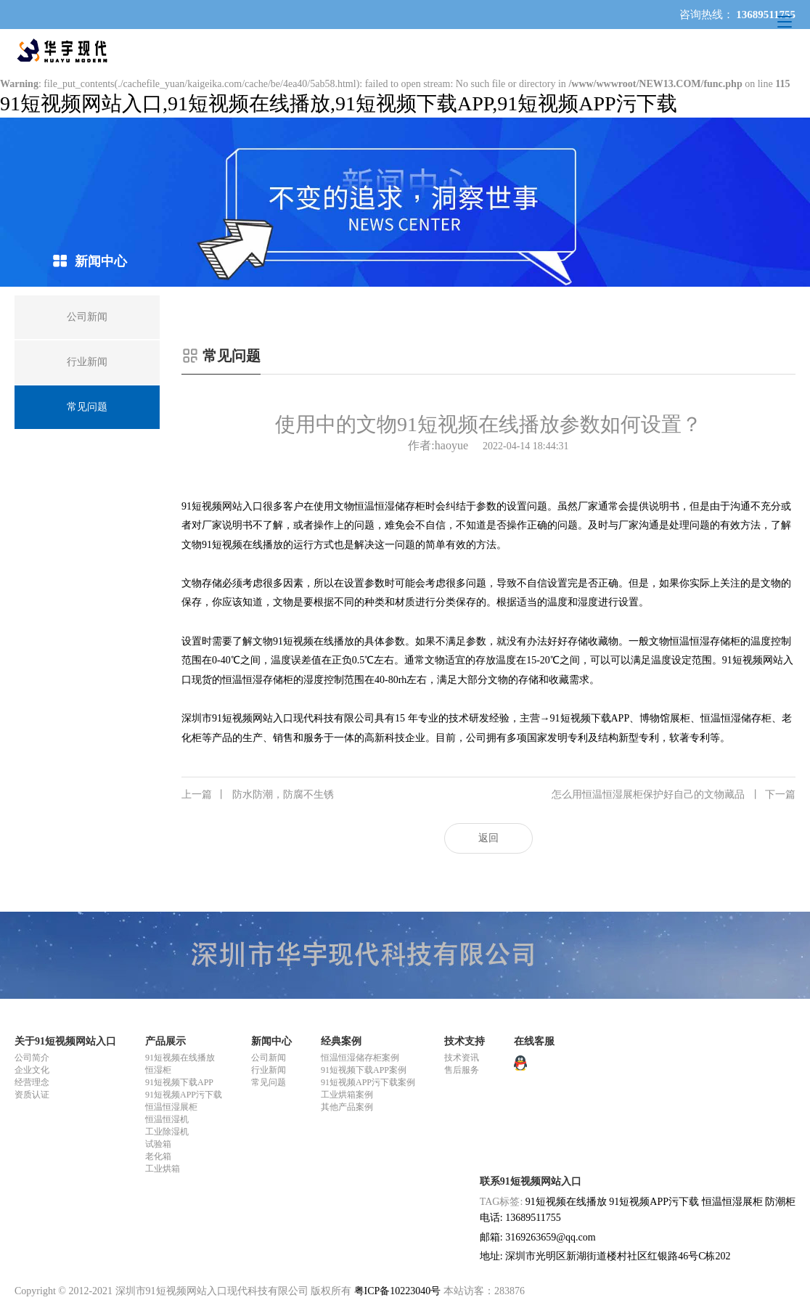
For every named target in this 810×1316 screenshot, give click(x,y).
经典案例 (341, 1041)
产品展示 (165, 1041)
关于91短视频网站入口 (65, 1041)
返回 (488, 838)
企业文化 (32, 1070)
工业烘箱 (162, 1169)
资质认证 (32, 1095)
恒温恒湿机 (167, 1119)
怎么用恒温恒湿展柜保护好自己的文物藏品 (673, 794)
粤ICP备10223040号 (397, 1291)
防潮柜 (780, 1201)
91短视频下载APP (179, 1082)
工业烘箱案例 (347, 1095)
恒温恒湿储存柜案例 (360, 1058)
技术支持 (464, 1041)
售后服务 (461, 1070)
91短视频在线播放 (180, 1058)
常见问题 (268, 1082)
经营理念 (32, 1082)
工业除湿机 (167, 1132)
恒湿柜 (158, 1070)
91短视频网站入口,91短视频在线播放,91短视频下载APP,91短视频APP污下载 (338, 103)
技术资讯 (461, 1058)
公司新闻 (268, 1058)
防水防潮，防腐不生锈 (257, 794)
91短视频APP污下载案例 (368, 1082)
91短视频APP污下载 (183, 1095)
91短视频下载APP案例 (363, 1070)
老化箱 (158, 1156)
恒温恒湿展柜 (171, 1107)
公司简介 (32, 1058)
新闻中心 (271, 1041)
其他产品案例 (347, 1107)
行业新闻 (268, 1070)
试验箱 (158, 1144)
